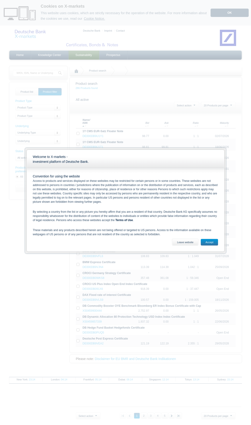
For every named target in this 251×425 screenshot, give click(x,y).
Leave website (185, 242)
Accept (209, 242)
